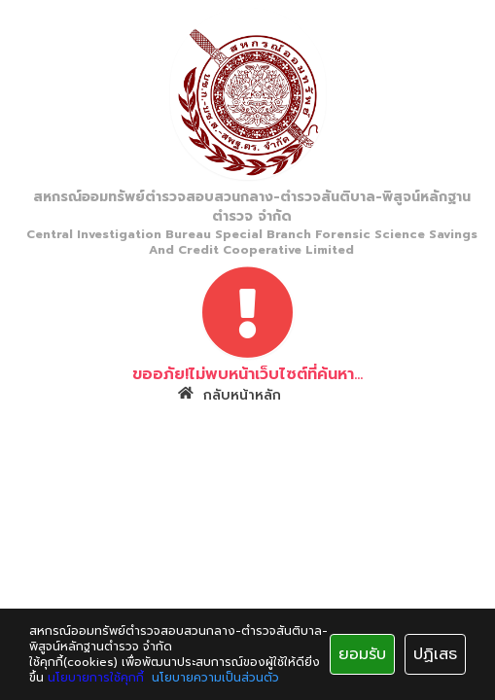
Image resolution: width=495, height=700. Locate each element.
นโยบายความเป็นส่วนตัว (215, 677)
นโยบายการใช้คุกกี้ (96, 677)
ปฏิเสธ (435, 654)
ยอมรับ (362, 654)
